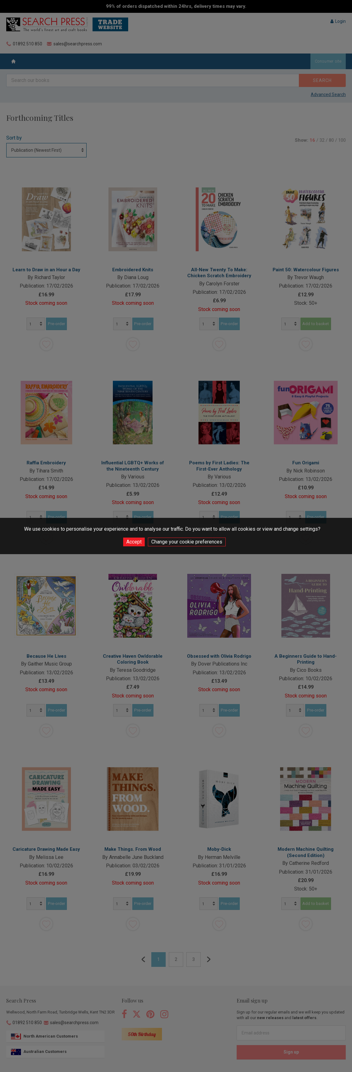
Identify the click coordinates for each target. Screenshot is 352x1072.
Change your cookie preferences (186, 542)
